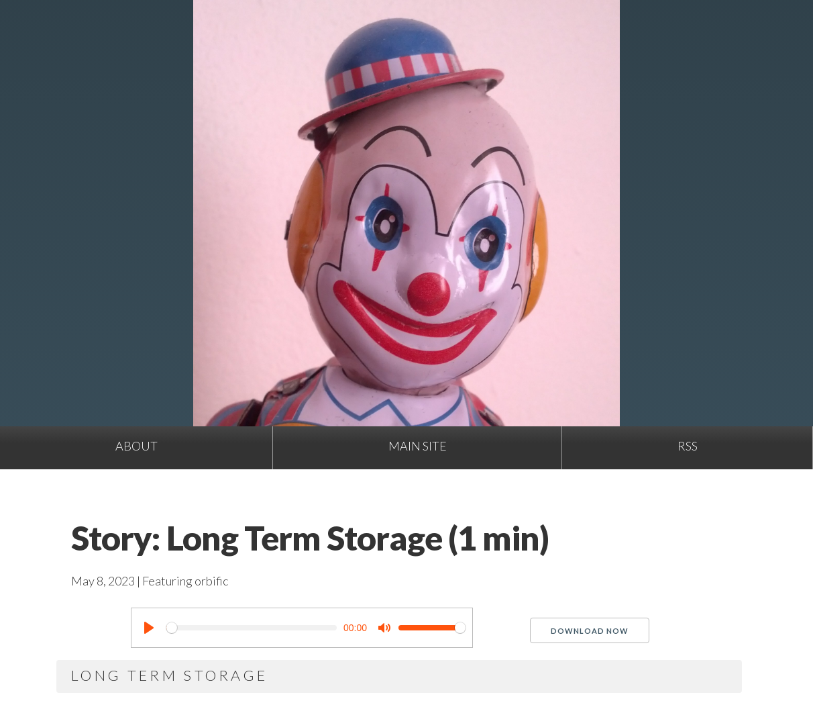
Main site (417, 445)
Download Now (590, 630)
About (136, 445)
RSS (688, 445)
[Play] (149, 628)
